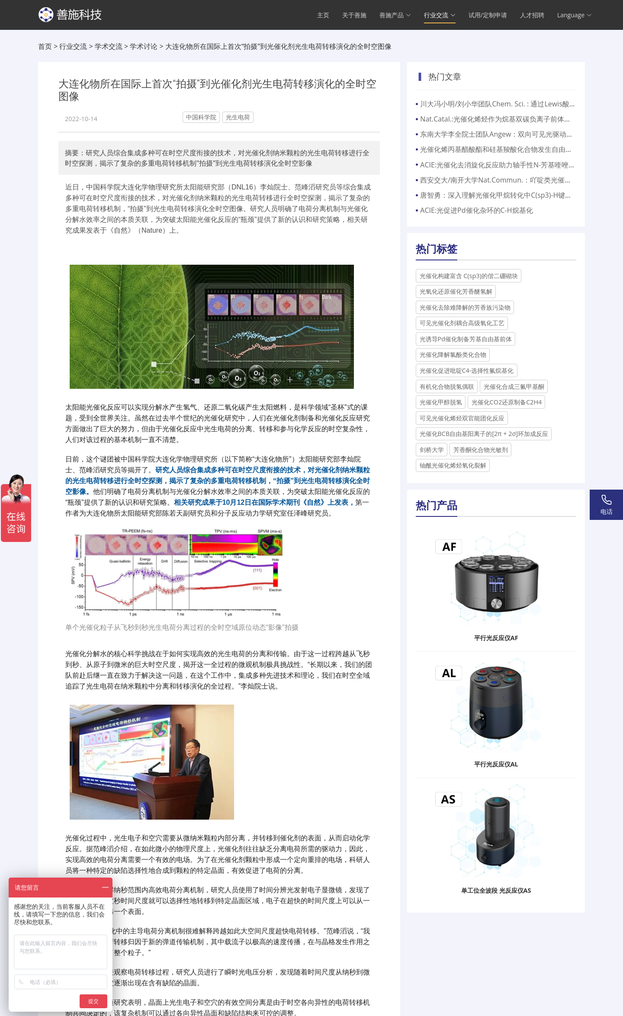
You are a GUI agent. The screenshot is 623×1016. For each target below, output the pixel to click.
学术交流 (108, 46)
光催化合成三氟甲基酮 (514, 386)
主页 (323, 15)
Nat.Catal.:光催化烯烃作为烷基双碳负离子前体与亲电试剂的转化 (520, 119)
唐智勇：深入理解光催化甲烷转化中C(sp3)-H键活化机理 (506, 195)
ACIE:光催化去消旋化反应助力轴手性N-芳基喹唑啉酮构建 (508, 165)
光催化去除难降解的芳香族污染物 (465, 307)
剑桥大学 (432, 450)
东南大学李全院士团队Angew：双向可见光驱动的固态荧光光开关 (521, 134)
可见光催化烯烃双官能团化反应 (462, 418)
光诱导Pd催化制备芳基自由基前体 (466, 339)
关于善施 (354, 15)
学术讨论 (143, 46)
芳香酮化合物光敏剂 (480, 450)
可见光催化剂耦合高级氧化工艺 (462, 323)
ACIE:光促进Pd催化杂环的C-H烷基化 (476, 210)
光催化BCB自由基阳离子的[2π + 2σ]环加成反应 (484, 433)
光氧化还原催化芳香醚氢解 (456, 291)
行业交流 (73, 46)
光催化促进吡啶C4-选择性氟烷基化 (467, 370)
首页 (45, 46)
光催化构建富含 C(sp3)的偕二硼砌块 (469, 276)
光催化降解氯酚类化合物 (453, 354)
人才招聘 (532, 15)
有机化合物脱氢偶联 (447, 386)
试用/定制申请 (488, 15)
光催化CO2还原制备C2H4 (507, 402)
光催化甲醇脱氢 (441, 402)
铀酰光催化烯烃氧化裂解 (453, 465)
